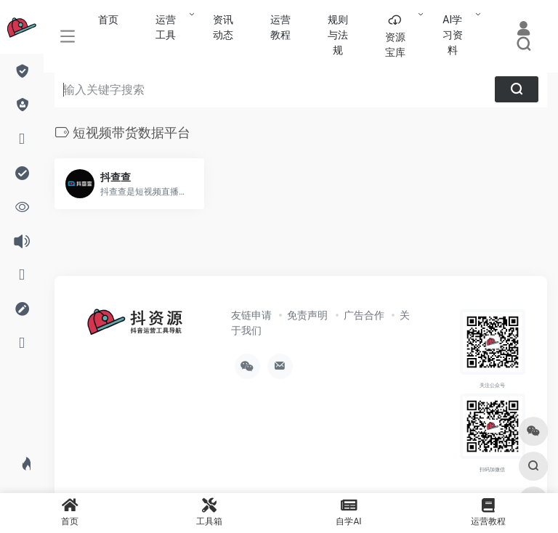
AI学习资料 (452, 35)
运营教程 (280, 27)
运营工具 (165, 27)
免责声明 (307, 315)
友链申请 (251, 315)
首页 (108, 19)
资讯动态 (223, 27)
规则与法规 (338, 35)
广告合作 (364, 315)
